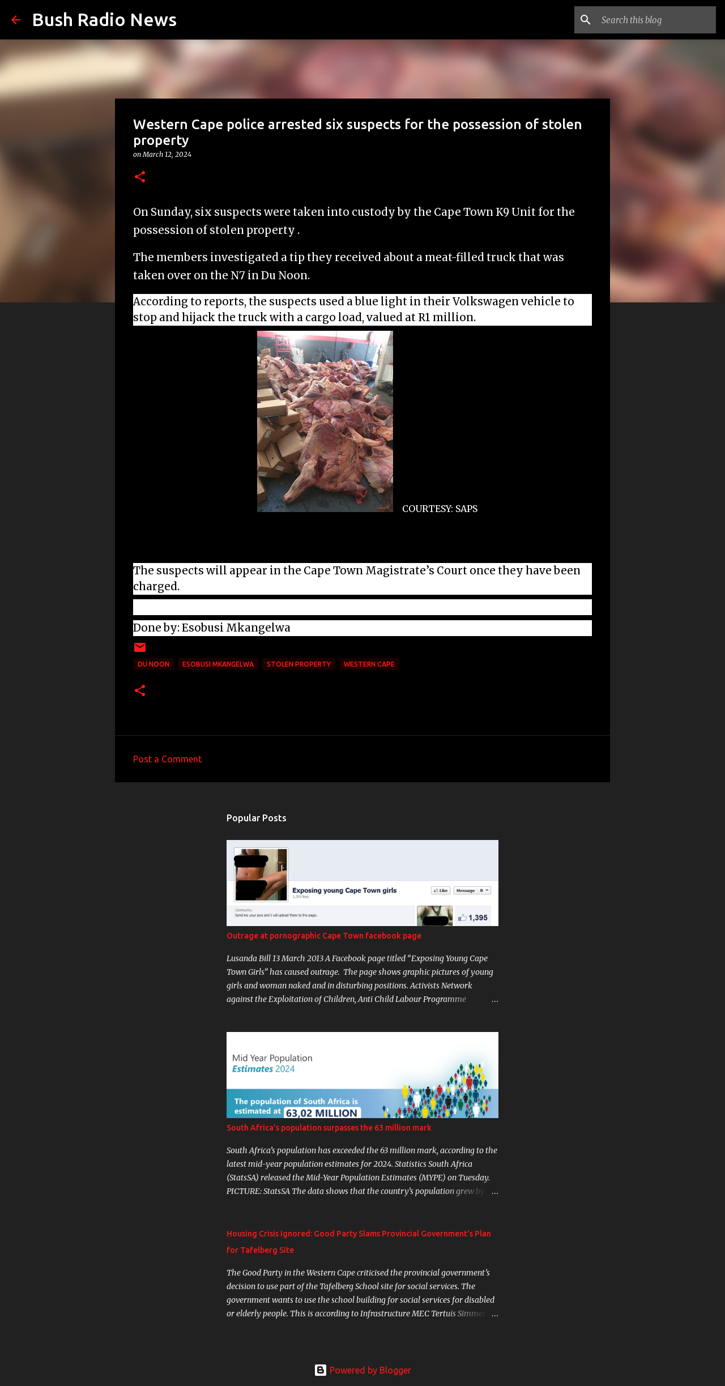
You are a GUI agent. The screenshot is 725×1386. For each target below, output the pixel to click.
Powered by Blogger (362, 1370)
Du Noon (153, 664)
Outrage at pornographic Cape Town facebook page (324, 935)
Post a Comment (167, 759)
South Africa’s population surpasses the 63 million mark (329, 1127)
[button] (140, 177)
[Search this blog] (656, 19)
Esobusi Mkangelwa (218, 664)
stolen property (299, 664)
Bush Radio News (104, 19)
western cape (369, 664)
